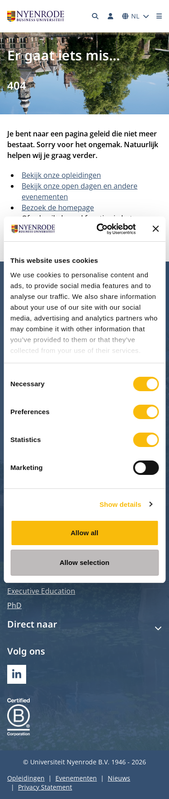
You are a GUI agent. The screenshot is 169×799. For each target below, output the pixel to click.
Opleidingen (26, 778)
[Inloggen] (110, 16)
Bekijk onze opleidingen (61, 175)
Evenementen (76, 778)
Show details (121, 504)
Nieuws (119, 778)
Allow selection (84, 562)
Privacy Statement (45, 787)
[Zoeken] (95, 16)
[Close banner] (155, 229)
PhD (14, 605)
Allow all (85, 533)
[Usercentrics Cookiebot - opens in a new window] (101, 229)
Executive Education (41, 591)
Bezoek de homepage (58, 207)
